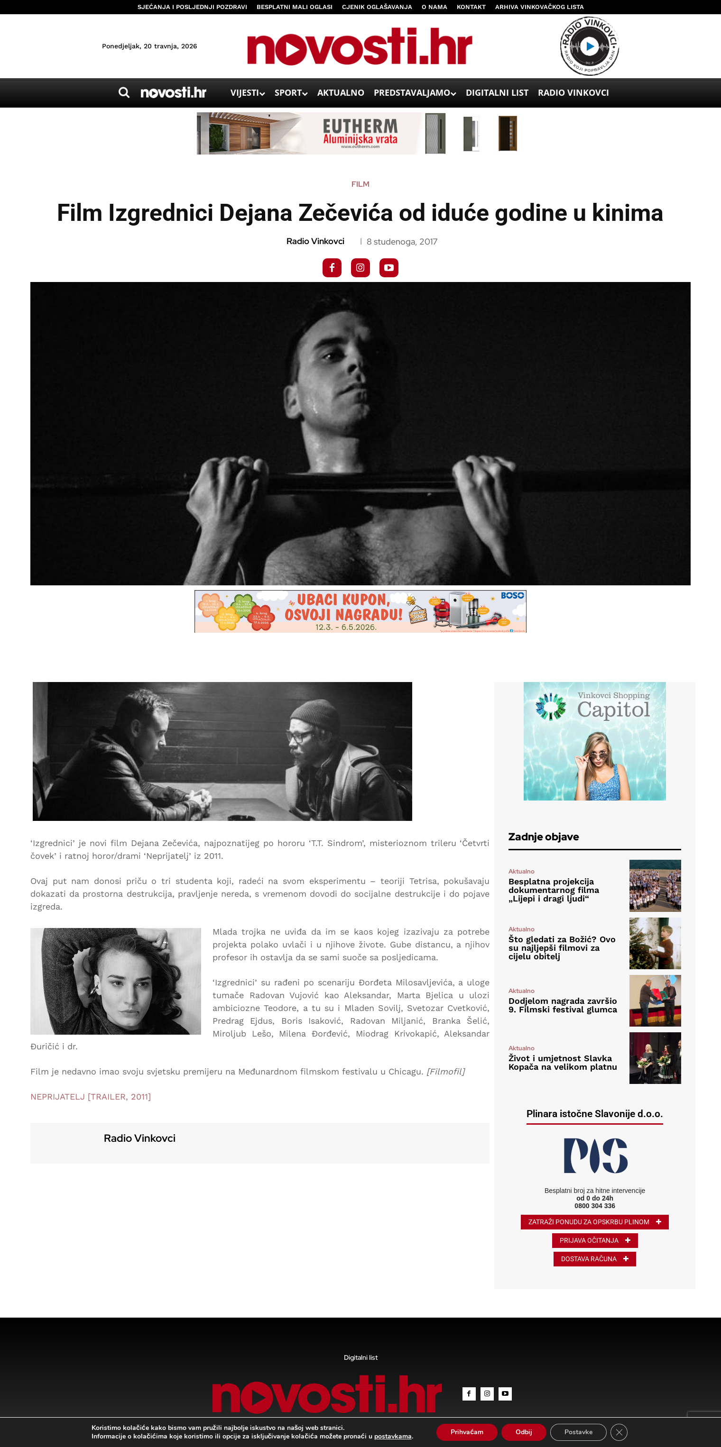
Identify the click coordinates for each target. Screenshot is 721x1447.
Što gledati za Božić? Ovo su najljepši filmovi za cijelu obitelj (562, 947)
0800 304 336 (594, 1206)
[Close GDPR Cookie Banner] (619, 1432)
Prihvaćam (467, 1432)
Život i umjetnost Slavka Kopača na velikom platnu (562, 1062)
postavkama (393, 1436)
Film (360, 184)
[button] (124, 92)
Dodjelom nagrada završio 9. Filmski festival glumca (562, 1005)
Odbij (524, 1432)
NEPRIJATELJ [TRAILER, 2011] (90, 1096)
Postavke (578, 1432)
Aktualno (521, 871)
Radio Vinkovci (315, 241)
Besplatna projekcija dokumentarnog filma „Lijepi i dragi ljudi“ (553, 889)
